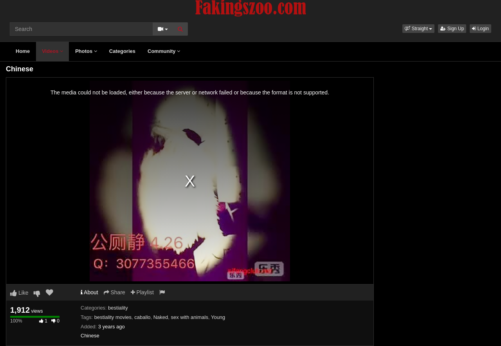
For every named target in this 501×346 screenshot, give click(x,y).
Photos (86, 51)
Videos (52, 51)
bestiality (118, 308)
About (89, 292)
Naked (160, 317)
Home (23, 51)
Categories (122, 51)
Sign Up (452, 28)
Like (19, 293)
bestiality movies (113, 317)
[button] (418, 28)
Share (114, 292)
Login (480, 28)
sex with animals (189, 317)
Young (218, 317)
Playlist (142, 292)
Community (164, 51)
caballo (142, 317)
